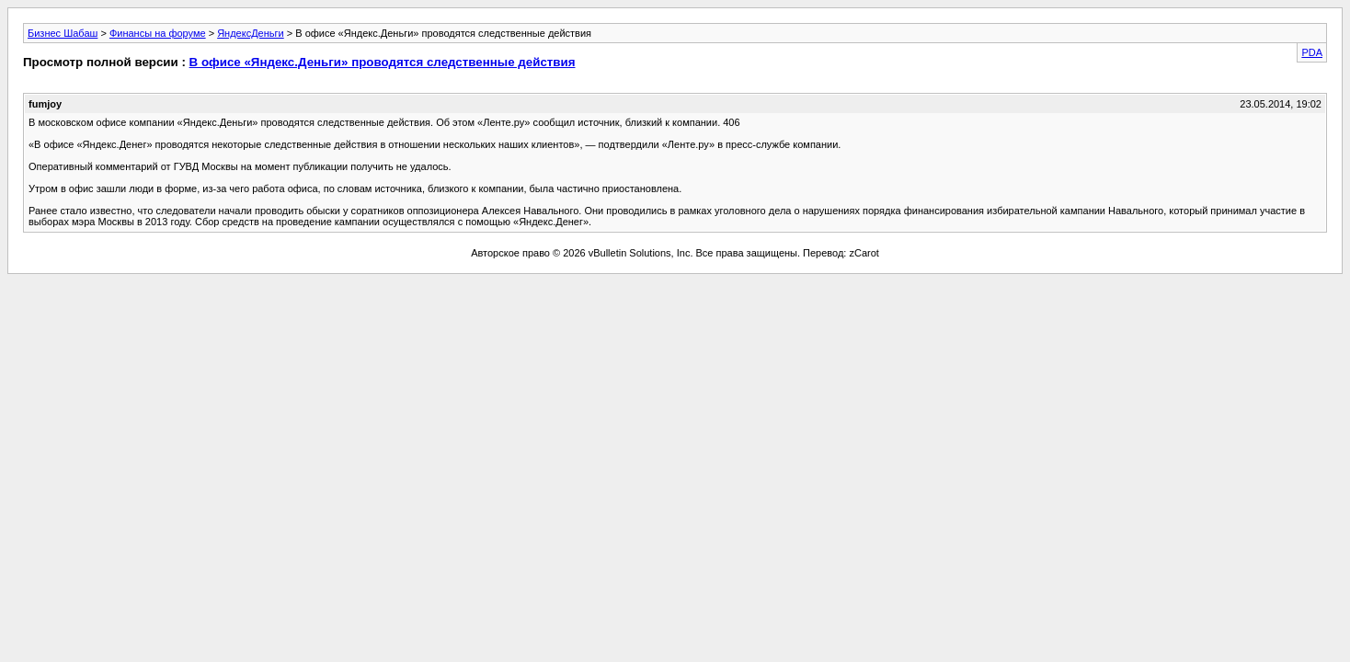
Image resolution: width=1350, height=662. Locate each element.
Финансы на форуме (157, 33)
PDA (1311, 52)
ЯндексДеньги (250, 33)
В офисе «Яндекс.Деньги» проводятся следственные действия (382, 62)
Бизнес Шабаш (62, 33)
